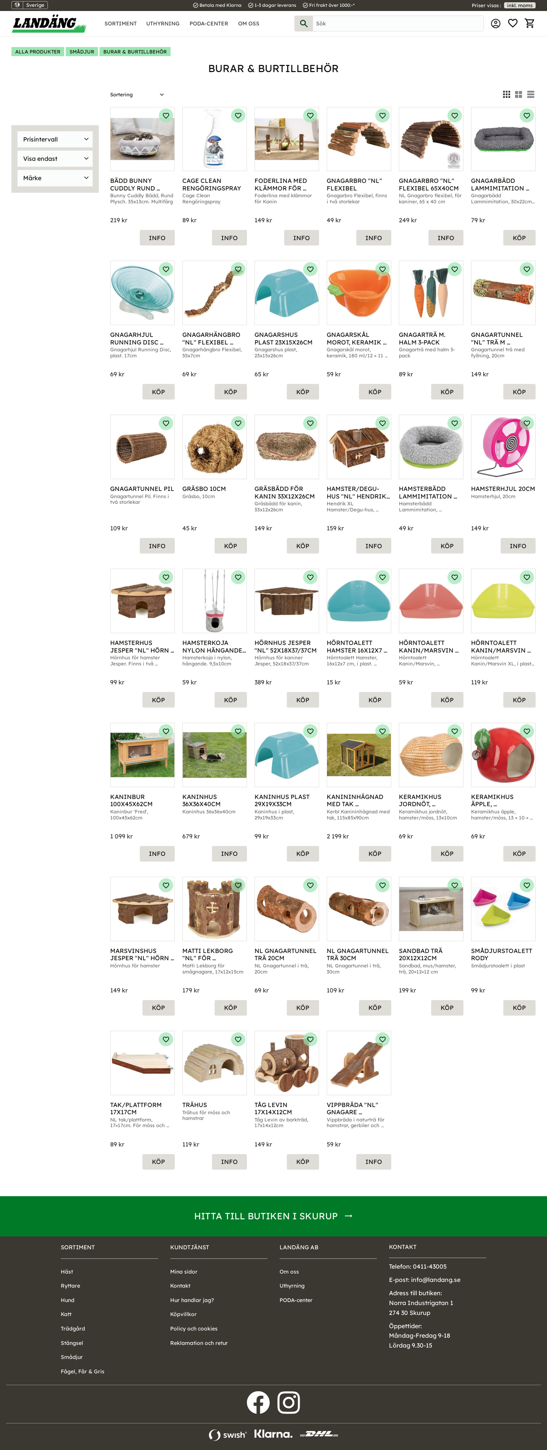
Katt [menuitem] (66, 1314)
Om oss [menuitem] (248, 23)
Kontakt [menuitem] (180, 1285)
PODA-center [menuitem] (209, 23)
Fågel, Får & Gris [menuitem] (82, 1371)
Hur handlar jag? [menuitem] (192, 1300)
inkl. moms (520, 5)
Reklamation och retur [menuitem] (199, 1343)
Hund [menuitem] (67, 1300)
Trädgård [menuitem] (73, 1328)
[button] (513, 23)
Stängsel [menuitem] (72, 1343)
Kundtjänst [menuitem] (189, 1247)
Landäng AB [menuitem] (299, 1247)
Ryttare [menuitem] (70, 1285)
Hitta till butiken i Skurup (266, 1216)
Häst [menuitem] (67, 1271)
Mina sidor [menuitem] (495, 23)
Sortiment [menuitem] (120, 23)
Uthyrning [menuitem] (163, 23)
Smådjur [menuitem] (72, 1357)
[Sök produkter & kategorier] (398, 23)
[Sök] (304, 23)
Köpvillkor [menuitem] (183, 1314)
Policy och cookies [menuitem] (194, 1328)
